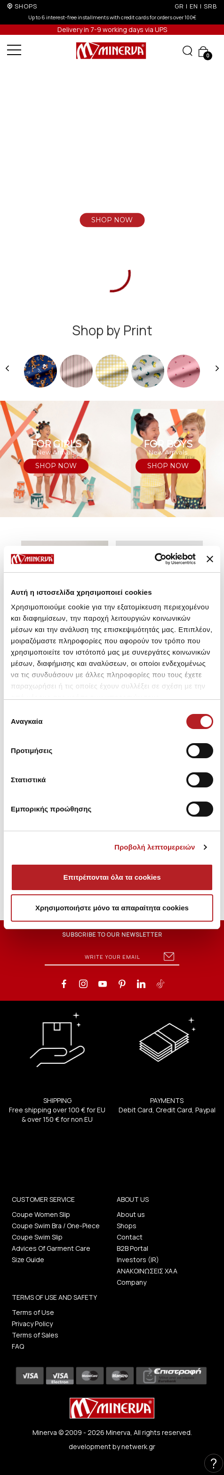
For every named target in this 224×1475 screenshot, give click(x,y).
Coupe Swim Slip (37, 1236)
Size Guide (28, 1259)
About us (131, 1214)
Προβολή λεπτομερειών (154, 847)
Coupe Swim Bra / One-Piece (56, 1225)
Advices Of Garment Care (51, 1248)
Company (131, 1282)
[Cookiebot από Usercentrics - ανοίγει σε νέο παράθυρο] (154, 559)
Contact (130, 1236)
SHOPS (26, 6)
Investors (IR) (138, 1259)
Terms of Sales (35, 1334)
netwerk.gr (138, 1446)
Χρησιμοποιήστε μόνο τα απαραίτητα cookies (112, 908)
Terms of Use (33, 1312)
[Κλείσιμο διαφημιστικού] (210, 559)
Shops (126, 1225)
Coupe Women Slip (41, 1214)
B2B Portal (132, 1248)
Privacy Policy (32, 1323)
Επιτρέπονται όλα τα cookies (111, 877)
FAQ (18, 1346)
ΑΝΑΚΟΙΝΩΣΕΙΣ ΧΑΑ (147, 1270)
